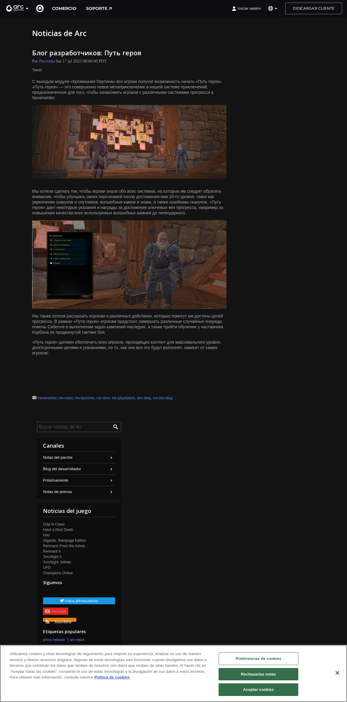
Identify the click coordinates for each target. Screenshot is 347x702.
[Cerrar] (337, 672)
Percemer (47, 61)
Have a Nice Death (58, 530)
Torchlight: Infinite (57, 562)
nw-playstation (123, 398)
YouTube (55, 611)
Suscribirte (59, 621)
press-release (54, 640)
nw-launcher (84, 398)
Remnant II (52, 551)
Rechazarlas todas (258, 674)
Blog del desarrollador (62, 469)
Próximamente (55, 480)
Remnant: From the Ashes (64, 546)
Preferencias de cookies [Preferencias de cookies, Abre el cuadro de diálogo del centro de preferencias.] (258, 658)
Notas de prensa (57, 491)
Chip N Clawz (54, 524)
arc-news (77, 640)
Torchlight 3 (52, 557)
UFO (47, 568)
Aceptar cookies (258, 689)
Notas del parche (57, 457)
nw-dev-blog (162, 398)
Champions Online (58, 573)
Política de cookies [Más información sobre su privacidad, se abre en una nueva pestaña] (112, 677)
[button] (17, 8)
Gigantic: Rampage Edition (64, 540)
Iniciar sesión (246, 8)
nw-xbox (103, 398)
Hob (46, 535)
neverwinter (47, 398)
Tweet (37, 70)
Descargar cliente (313, 8)
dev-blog (144, 398)
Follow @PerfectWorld (81, 601)
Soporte (99, 8)
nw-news (66, 398)
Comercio (64, 8)
